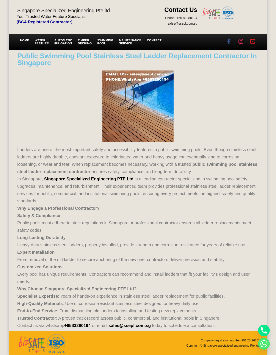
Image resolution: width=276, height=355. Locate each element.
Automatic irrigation (63, 42)
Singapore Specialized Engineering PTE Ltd (89, 179)
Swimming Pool (105, 42)
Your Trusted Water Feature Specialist (51, 16)
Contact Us (180, 9)
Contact (154, 40)
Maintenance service (130, 42)
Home (24, 40)
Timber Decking (85, 42)
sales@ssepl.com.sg (182, 23)
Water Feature (42, 42)
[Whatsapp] (264, 344)
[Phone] (264, 330)
